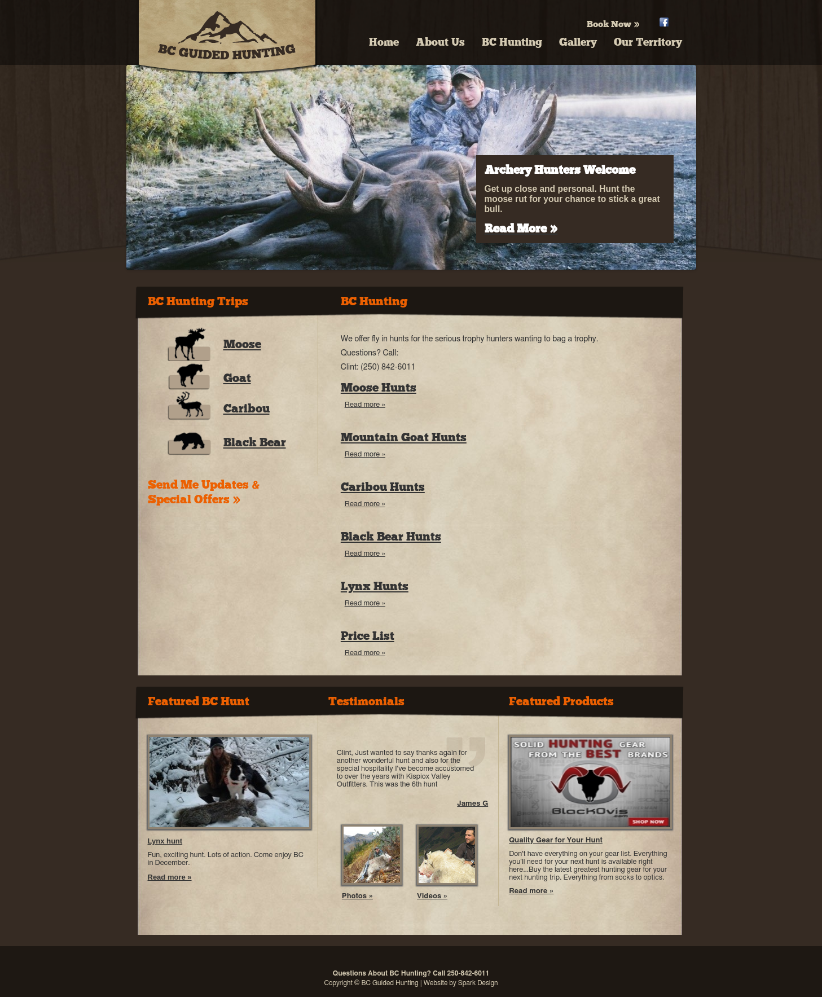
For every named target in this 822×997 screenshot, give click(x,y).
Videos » (432, 896)
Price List (367, 636)
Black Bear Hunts (391, 536)
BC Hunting (512, 42)
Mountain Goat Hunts (404, 437)
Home (384, 42)
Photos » (357, 896)
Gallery (578, 42)
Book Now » (613, 24)
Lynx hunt (165, 841)
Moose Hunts (378, 387)
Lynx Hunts (374, 586)
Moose (242, 344)
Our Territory (648, 42)
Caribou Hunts (383, 487)
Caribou (246, 408)
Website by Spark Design (461, 983)
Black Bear (254, 442)
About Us (440, 42)
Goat (237, 378)
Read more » (365, 405)
